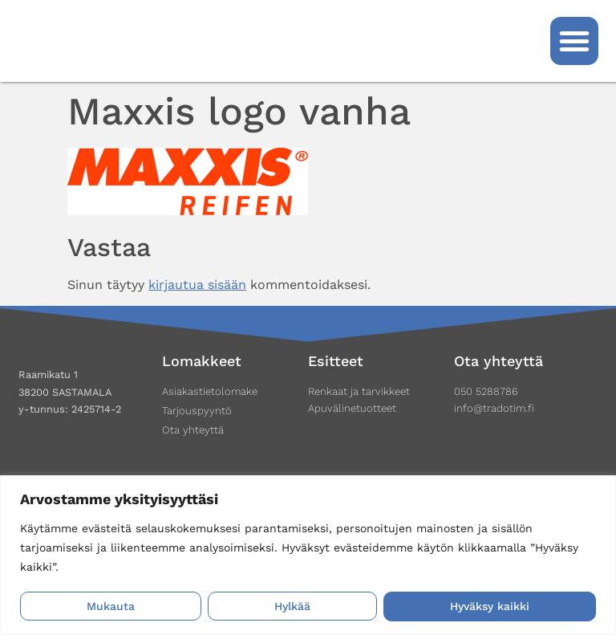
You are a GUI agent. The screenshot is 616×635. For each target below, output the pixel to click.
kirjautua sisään (197, 284)
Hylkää (292, 606)
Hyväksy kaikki (489, 606)
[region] (308, 555)
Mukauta (111, 606)
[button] (574, 41)
